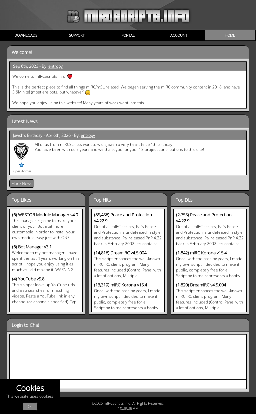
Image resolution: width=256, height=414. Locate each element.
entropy (55, 66)
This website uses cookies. (30, 396)
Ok (30, 406)
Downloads (25, 35)
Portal (128, 35)
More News (21, 183)
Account (178, 35)
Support (77, 35)
